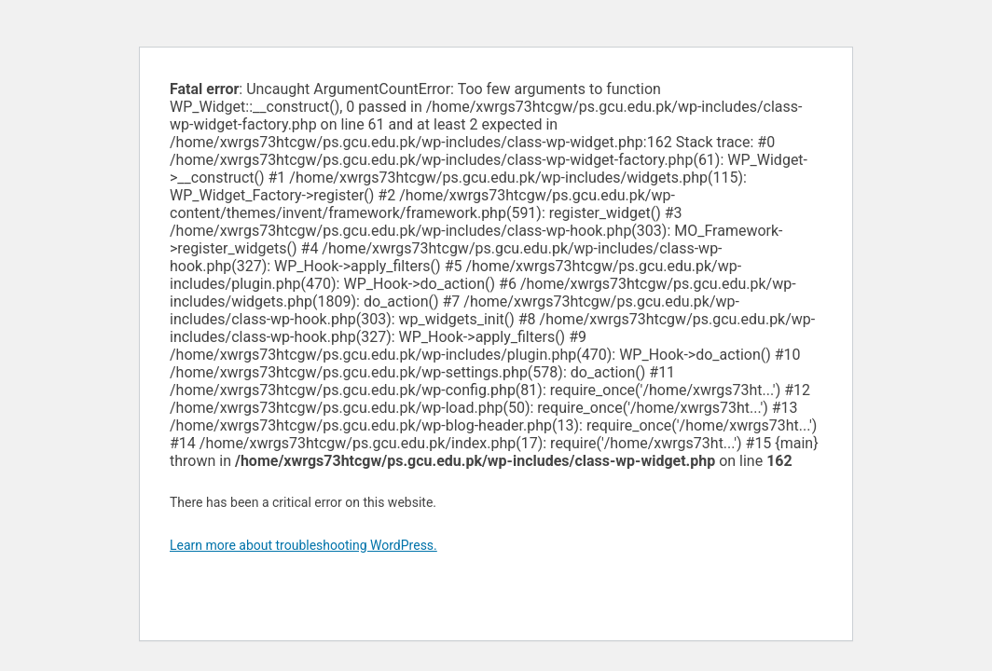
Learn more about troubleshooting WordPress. (303, 545)
